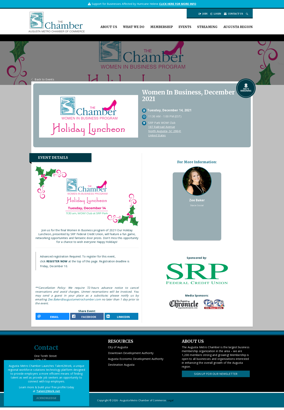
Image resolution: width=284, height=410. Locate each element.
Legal (170, 403)
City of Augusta (118, 350)
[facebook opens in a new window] (87, 317)
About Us (108, 27)
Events (185, 27)
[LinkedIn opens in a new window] (121, 317)
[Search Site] (247, 13)
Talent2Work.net (48, 391)
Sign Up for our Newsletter (216, 376)
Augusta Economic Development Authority (136, 361)
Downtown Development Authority (131, 356)
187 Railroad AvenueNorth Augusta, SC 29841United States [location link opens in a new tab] (164, 131)
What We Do (133, 27)
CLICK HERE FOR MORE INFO (177, 4)
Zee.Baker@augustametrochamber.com (74, 299)
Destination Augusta (121, 367)
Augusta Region (238, 27)
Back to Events (42, 79)
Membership (161, 27)
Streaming (207, 27)
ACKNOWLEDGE (47, 398)
